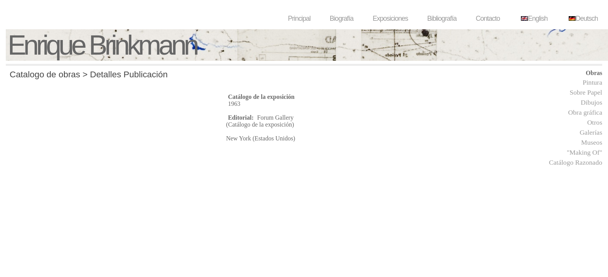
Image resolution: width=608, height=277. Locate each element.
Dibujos (591, 102)
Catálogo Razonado (575, 162)
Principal (299, 18)
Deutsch (582, 18)
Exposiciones (390, 18)
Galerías (590, 132)
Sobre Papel (585, 92)
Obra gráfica (585, 112)
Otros (594, 122)
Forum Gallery (275, 117)
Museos (591, 142)
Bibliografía (442, 18)
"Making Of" (584, 152)
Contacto (488, 18)
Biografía (341, 18)
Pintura (592, 82)
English (533, 18)
